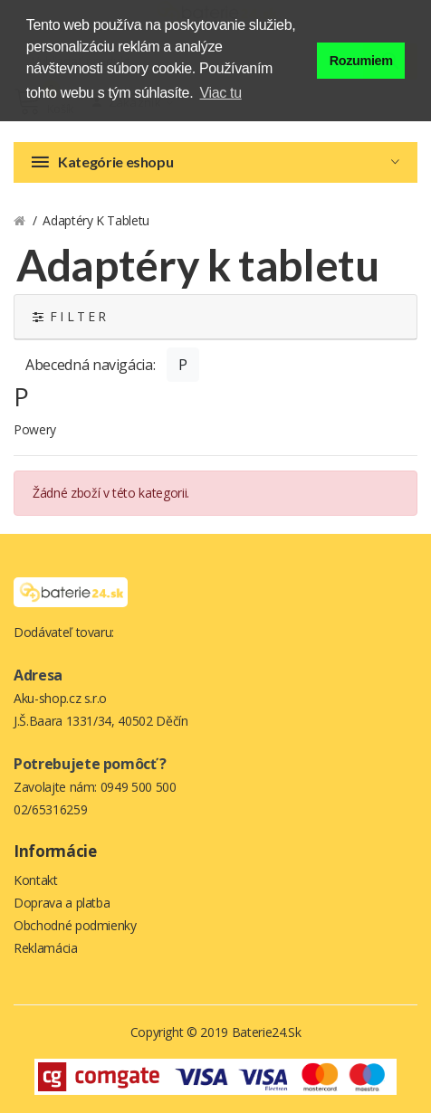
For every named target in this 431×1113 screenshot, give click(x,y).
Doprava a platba (62, 902)
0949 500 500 (139, 786)
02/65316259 (50, 809)
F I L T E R (69, 316)
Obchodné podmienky (75, 925)
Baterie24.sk (267, 1032)
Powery (35, 429)
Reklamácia (46, 947)
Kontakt (36, 880)
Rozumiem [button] (361, 60)
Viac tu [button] (221, 92)
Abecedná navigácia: (90, 365)
